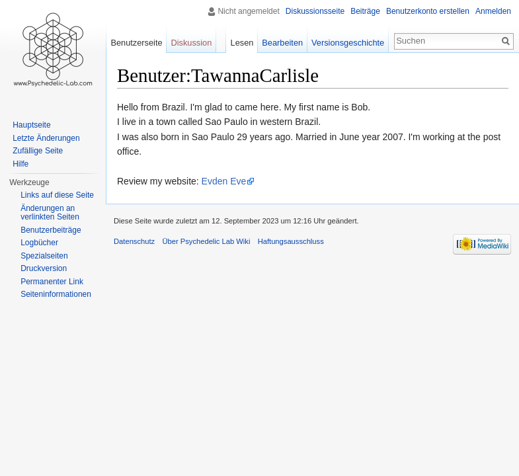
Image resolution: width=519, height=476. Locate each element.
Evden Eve (224, 181)
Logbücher (39, 242)
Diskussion (191, 43)
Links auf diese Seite (57, 195)
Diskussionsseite (315, 11)
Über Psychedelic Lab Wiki (206, 241)
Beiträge (365, 11)
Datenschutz (134, 241)
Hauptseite (31, 125)
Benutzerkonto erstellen (427, 11)
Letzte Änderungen (46, 138)
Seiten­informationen (55, 294)
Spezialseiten (43, 255)
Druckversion (43, 268)
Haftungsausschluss (291, 241)
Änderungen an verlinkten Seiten (49, 213)
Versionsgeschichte (347, 43)
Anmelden (493, 11)
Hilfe (20, 164)
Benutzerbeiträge (50, 230)
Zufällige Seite (38, 150)
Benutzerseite (136, 43)
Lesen (242, 43)
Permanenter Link (51, 281)
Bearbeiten (282, 43)
